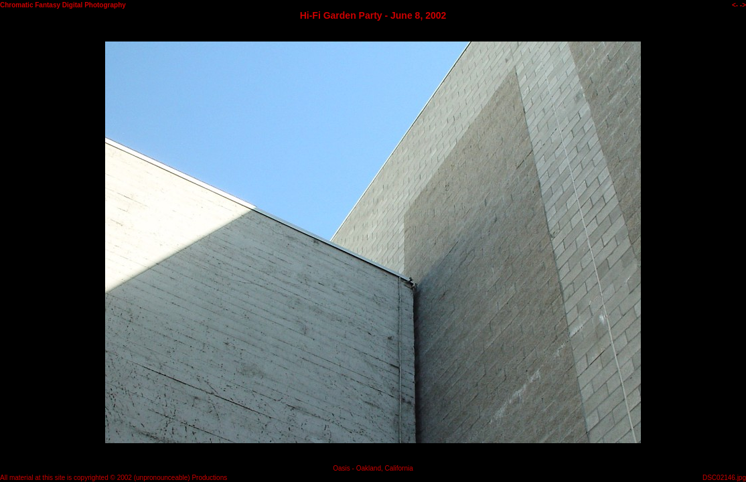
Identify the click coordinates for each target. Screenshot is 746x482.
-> (743, 5)
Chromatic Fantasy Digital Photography (63, 5)
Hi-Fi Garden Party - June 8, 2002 (373, 15)
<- (735, 5)
